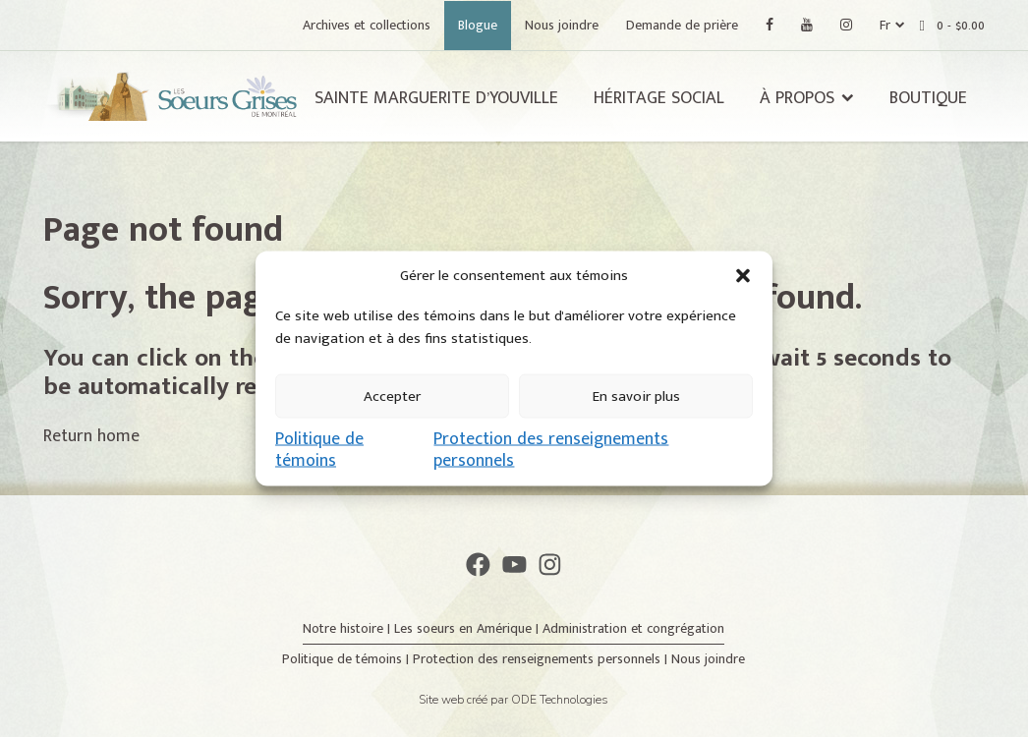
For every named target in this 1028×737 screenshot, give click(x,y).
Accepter (392, 395)
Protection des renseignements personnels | (542, 659)
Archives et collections (366, 25)
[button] (743, 276)
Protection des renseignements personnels (550, 450)
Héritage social (659, 98)
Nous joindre (562, 25)
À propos (797, 98)
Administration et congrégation (633, 628)
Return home (91, 436)
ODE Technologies (559, 700)
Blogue (477, 25)
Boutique (928, 98)
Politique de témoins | (347, 659)
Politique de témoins (319, 450)
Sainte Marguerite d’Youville (436, 98)
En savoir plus (636, 395)
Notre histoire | (348, 628)
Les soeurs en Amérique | (468, 628)
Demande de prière (682, 25)
